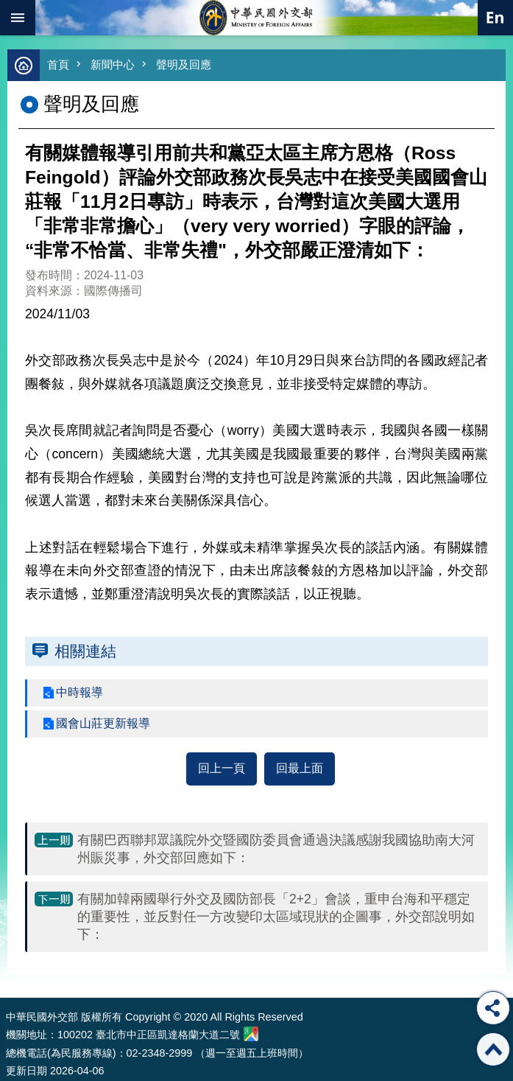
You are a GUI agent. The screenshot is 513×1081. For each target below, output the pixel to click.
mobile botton (17, 17)
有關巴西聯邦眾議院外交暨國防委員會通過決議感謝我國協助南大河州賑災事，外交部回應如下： (276, 849)
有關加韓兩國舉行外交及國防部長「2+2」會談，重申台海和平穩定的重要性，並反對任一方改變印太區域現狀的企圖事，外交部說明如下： (276, 917)
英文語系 (495, 17)
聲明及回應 (183, 64)
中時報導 (79, 692)
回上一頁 (221, 768)
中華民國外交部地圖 (251, 1033)
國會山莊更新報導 (103, 723)
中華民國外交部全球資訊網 (256, 17)
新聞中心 (113, 64)
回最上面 (299, 768)
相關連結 (85, 651)
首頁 (58, 64)
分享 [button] (493, 1008)
